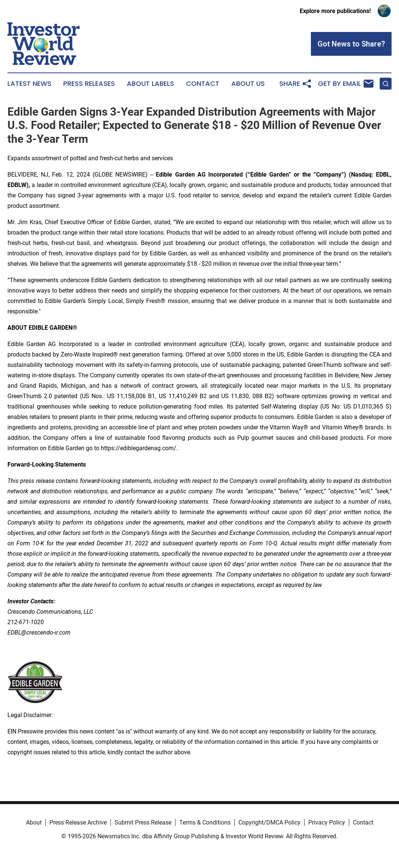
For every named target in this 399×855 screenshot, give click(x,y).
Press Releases (89, 84)
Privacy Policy (326, 822)
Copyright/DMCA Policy (269, 822)
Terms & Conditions (205, 822)
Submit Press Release (143, 822)
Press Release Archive (78, 822)
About (34, 822)
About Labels (150, 84)
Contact (202, 84)
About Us (248, 84)
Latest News (29, 84)
